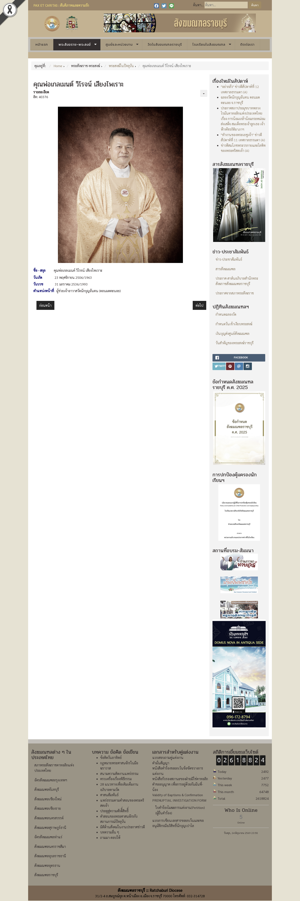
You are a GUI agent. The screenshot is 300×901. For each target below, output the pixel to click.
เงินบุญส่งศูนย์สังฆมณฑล (232, 333)
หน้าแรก (41, 44)
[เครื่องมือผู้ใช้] (203, 93)
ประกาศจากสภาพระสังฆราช (235, 293)
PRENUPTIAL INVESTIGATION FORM (179, 800)
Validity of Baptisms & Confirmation (177, 795)
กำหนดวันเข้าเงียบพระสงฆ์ (234, 324)
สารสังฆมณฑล (225, 269)
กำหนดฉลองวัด (226, 314)
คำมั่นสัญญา (160, 763)
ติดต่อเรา (247, 44)
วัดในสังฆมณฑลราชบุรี (165, 44)
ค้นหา (255, 5)
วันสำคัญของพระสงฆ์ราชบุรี (235, 343)
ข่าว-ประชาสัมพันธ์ (229, 259)
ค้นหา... (198, 5)
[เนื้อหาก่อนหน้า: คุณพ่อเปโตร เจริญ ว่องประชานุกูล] (45, 305)
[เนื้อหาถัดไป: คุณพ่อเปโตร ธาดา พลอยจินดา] (199, 305)
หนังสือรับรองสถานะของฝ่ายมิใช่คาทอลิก (180, 779)
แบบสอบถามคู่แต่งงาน (167, 757)
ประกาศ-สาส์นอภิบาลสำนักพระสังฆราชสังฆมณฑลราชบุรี (237, 281)
